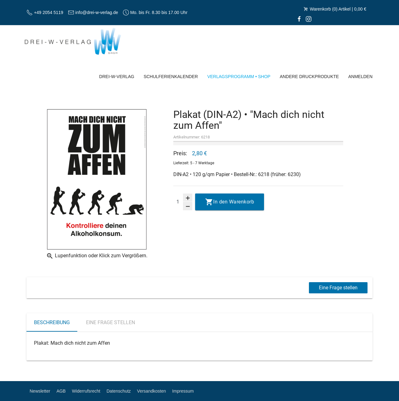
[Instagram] (308, 18)
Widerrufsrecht (86, 391)
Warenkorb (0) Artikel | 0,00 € (334, 9)
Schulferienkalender (171, 76)
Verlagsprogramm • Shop (239, 76)
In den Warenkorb (233, 202)
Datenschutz (119, 391)
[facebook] (299, 18)
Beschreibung (52, 322)
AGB (61, 391)
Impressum (183, 391)
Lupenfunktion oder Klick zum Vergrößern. (96, 256)
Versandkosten (151, 391)
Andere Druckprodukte (309, 76)
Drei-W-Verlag (116, 76)
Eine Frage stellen (338, 288)
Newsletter (40, 391)
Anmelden (360, 76)
